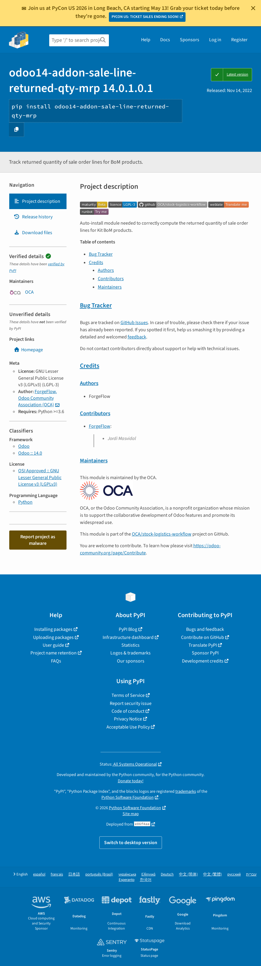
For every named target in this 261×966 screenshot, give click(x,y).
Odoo (24, 446)
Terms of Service (128, 695)
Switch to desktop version (130, 842)
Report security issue (131, 703)
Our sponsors (130, 661)
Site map (131, 814)
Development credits (202, 661)
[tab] (38, 201)
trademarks (185, 791)
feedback (137, 337)
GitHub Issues (134, 322)
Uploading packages (53, 637)
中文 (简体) (188, 874)
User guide (53, 645)
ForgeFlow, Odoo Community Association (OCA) (37, 398)
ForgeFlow (99, 426)
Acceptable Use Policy (128, 727)
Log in (215, 39)
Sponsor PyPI (205, 653)
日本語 (74, 874)
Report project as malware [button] (37, 540)
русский (234, 874)
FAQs (56, 661)
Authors (106, 270)
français (57, 874)
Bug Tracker (101, 254)
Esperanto (127, 879)
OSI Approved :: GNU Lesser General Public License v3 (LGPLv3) (39, 477)
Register (239, 39)
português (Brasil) (99, 874)
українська (127, 874)
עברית (251, 874)
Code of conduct (128, 711)
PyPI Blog (128, 629)
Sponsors (189, 39)
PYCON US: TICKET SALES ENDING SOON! (145, 16)
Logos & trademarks (130, 653)
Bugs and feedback (205, 629)
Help (145, 39)
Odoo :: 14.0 (30, 453)
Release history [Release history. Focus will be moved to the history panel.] (33, 217)
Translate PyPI (203, 645)
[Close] (253, 8)
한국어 (146, 879)
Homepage (28, 349)
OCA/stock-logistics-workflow (161, 534)
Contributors (111, 278)
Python (25, 502)
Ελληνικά (148, 874)
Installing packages (53, 629)
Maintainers (110, 287)
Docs (165, 39)
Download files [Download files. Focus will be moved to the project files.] (33, 232)
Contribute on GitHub (202, 637)
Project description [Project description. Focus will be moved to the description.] (37, 201)
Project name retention (53, 653)
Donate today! (130, 781)
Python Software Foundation (127, 797)
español (39, 874)
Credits (96, 262)
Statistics (130, 645)
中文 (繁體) (212, 874)
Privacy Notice (128, 719)
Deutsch (167, 874)
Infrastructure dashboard (128, 637)
